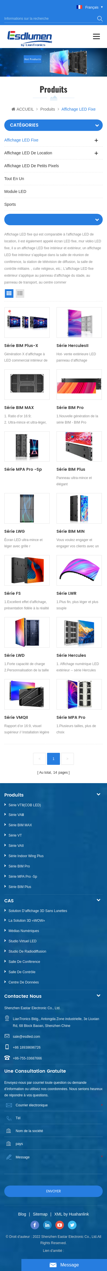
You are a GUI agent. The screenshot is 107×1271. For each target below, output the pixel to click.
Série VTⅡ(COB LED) (25, 805)
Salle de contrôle (22, 972)
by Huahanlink (76, 1214)
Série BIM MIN (70, 531)
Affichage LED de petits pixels (31, 165)
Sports (10, 204)
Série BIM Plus (70, 469)
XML (58, 1214)
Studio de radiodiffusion (27, 951)
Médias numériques (24, 931)
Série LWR (66, 593)
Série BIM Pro (70, 407)
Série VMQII (16, 717)
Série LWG (14, 531)
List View (20, 293)
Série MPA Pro (70, 717)
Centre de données (24, 982)
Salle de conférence (24, 962)
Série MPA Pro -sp (23, 469)
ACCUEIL (22, 109)
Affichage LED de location (28, 153)
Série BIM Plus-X (21, 345)
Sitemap (40, 1214)
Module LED (15, 191)
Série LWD (14, 655)
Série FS (12, 593)
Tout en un (14, 178)
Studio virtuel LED (23, 941)
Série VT (15, 835)
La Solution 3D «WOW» (27, 921)
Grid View (9, 293)
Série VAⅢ (16, 815)
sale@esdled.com (26, 1037)
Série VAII (16, 846)
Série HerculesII (72, 345)
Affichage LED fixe (21, 140)
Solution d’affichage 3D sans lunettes (38, 911)
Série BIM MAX (19, 407)
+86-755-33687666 (27, 1058)
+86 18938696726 (27, 1047)
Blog (22, 1214)
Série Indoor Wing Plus (26, 856)
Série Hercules (71, 655)
